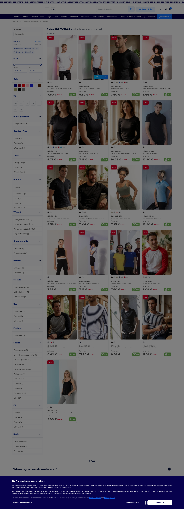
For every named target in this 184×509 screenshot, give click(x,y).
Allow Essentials (133, 503)
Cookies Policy (95, 498)
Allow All (160, 503)
